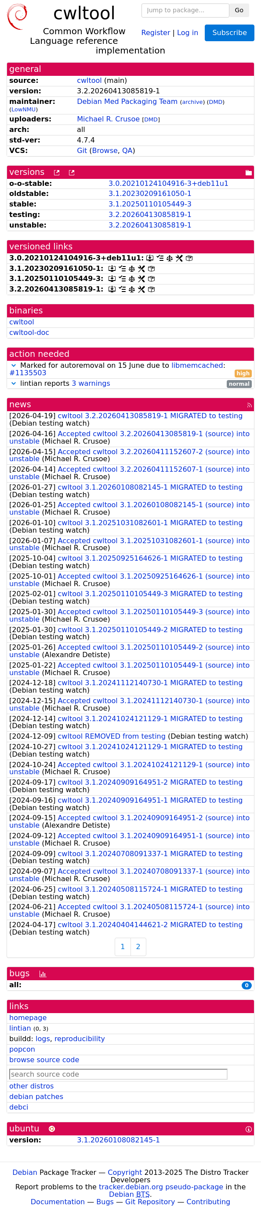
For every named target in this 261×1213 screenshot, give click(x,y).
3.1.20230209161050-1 (150, 193)
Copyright (125, 1172)
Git (82, 150)
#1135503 (28, 373)
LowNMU (23, 109)
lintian (20, 1028)
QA (127, 150)
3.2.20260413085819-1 (150, 214)
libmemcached (197, 365)
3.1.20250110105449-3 (150, 204)
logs (43, 1039)
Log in (187, 32)
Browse (105, 150)
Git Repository (150, 1202)
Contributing (209, 1202)
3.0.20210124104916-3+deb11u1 (168, 183)
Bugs (105, 1202)
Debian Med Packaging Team (127, 101)
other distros (31, 1086)
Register (155, 32)
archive (192, 102)
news (20, 404)
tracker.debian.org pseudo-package (161, 1187)
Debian (24, 1172)
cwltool (89, 80)
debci (18, 1107)
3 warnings (91, 383)
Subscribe (229, 32)
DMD (216, 102)
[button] (13, 365)
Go (239, 10)
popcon (22, 1049)
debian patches (36, 1096)
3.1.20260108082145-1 (118, 1140)
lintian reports (130, 384)
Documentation (58, 1202)
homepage (28, 1018)
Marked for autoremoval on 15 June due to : (130, 369)
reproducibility (79, 1039)
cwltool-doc (29, 332)
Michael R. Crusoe (108, 119)
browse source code (44, 1060)
